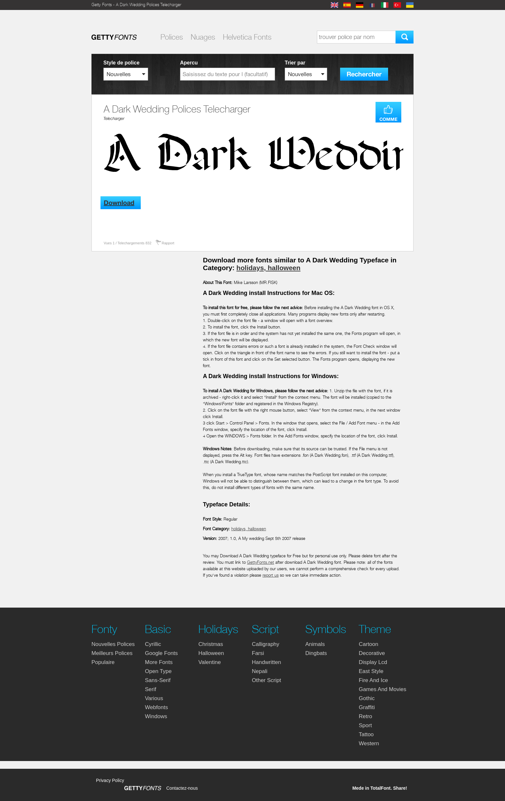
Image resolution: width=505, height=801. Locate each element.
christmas (210, 644)
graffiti (367, 707)
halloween (211, 653)
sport (365, 725)
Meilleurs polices (112, 653)
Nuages (203, 37)
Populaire (103, 662)
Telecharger (113, 118)
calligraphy (265, 644)
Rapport (168, 243)
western (369, 743)
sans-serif (157, 680)
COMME (388, 119)
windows (156, 716)
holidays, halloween (268, 267)
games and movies (382, 689)
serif (150, 689)
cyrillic (153, 644)
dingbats (316, 653)
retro (365, 716)
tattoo (366, 734)
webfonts (156, 707)
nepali (259, 671)
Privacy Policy (110, 780)
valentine (209, 662)
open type (158, 671)
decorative (372, 653)
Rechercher (364, 74)
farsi (258, 653)
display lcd (373, 662)
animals (315, 644)
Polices (171, 37)
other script (266, 680)
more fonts (159, 662)
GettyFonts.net (260, 562)
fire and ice (373, 680)
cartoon (368, 644)
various (154, 698)
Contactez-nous (182, 788)
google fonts (161, 653)
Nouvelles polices (113, 644)
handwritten (266, 662)
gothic (367, 698)
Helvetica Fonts (247, 37)
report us (270, 575)
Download (119, 203)
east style (371, 671)
